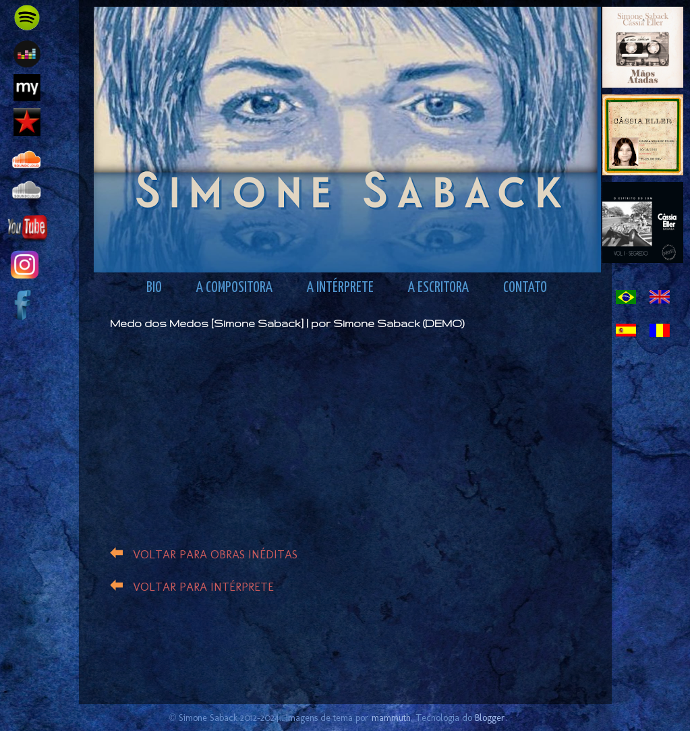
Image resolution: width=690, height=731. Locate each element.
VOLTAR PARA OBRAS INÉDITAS (215, 554)
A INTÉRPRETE (340, 288)
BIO (154, 288)
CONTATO (525, 288)
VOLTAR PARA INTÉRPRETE (203, 586)
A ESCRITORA (438, 288)
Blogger (490, 717)
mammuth (391, 717)
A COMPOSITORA (234, 288)
